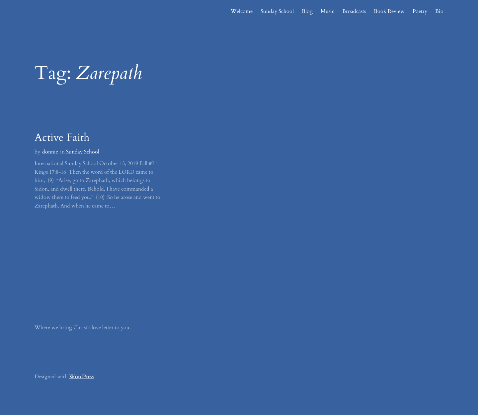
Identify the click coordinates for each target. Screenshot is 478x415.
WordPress (81, 376)
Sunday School (82, 151)
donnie (50, 151)
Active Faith (62, 137)
